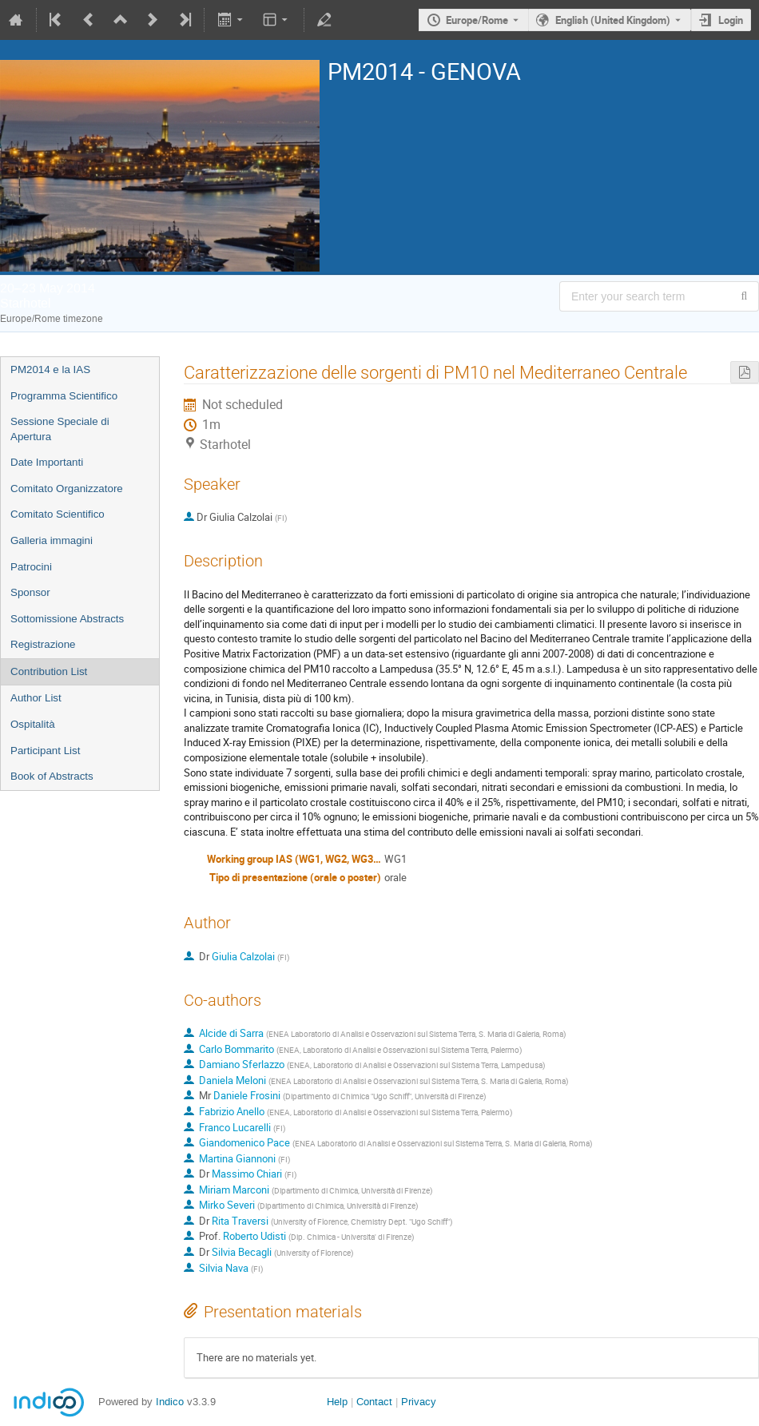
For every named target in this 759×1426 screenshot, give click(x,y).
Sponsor (30, 592)
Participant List (45, 751)
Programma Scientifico (63, 396)
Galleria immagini (51, 540)
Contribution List (48, 671)
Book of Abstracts (51, 776)
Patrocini (31, 567)
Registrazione (43, 644)
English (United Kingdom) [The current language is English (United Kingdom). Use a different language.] (612, 20)
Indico (170, 1401)
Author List (36, 698)
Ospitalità (32, 724)
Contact (374, 1401)
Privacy (418, 1401)
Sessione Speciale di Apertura (59, 429)
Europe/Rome (477, 20)
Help (337, 1401)
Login (730, 20)
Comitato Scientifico (57, 514)
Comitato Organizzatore (66, 489)
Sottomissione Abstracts (67, 619)
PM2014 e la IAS (50, 369)
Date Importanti (46, 462)
